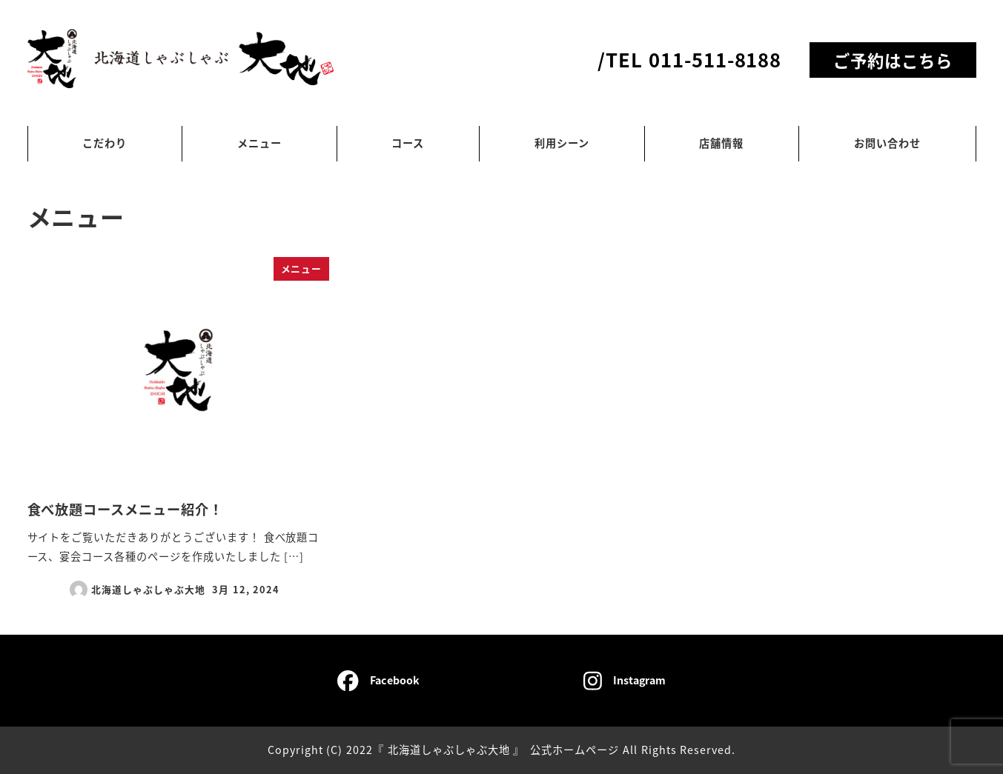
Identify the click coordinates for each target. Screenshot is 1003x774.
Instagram (624, 680)
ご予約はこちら (893, 60)
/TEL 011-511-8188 (689, 59)
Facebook (378, 680)
